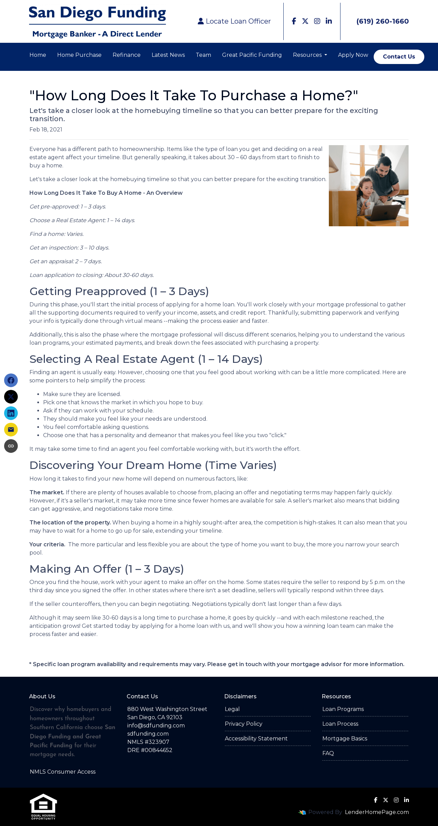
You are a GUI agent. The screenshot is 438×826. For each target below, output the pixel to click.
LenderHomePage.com (377, 812)
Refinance (127, 55)
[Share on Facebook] (11, 380)
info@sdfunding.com (156, 725)
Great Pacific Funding (252, 55)
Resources (308, 55)
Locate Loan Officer (234, 21)
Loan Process (340, 724)
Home (37, 55)
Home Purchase (79, 55)
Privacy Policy (243, 724)
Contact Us (399, 56)
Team (203, 55)
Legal (232, 709)
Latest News (168, 55)
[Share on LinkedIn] (11, 413)
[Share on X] (11, 397)
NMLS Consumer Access (62, 771)
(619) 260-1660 (377, 21)
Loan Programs (343, 709)
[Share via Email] (11, 429)
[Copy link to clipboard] (11, 446)
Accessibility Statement (256, 738)
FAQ (328, 753)
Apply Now (353, 55)
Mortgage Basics (344, 738)
